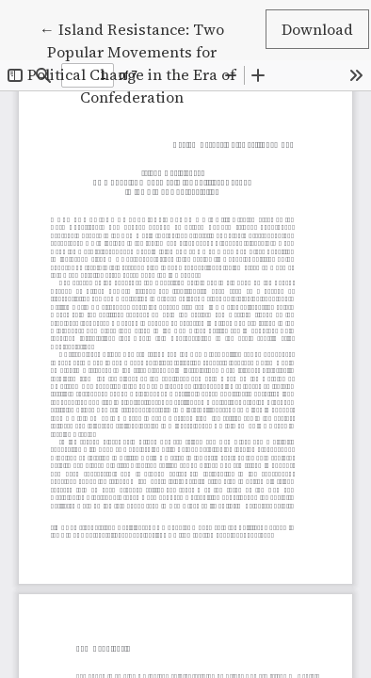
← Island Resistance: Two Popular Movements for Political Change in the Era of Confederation (131, 62)
